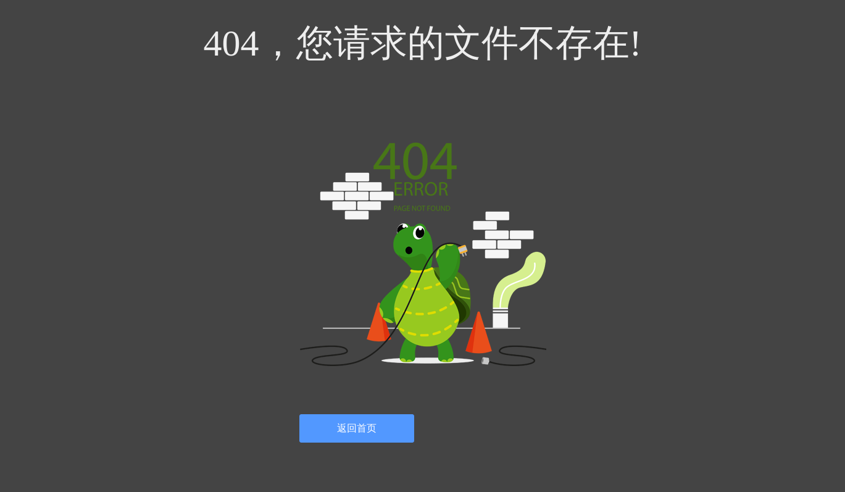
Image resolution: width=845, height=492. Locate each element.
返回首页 (357, 428)
